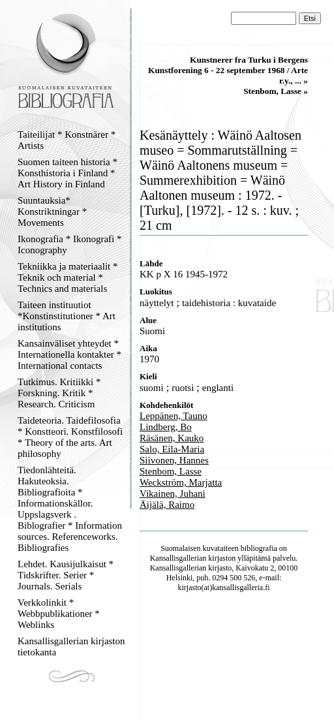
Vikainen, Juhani (172, 493)
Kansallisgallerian (178, 558)
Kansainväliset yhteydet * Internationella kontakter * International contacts (69, 354)
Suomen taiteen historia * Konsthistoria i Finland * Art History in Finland (67, 173)
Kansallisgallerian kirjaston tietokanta (71, 646)
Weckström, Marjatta (181, 482)
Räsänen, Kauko (172, 438)
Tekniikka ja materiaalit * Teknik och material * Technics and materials (67, 277)
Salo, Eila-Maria (172, 449)
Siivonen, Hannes (174, 460)
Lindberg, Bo (166, 427)
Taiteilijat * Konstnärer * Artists (66, 140)
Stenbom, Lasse (171, 471)
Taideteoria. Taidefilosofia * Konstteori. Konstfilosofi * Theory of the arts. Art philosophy (70, 437)
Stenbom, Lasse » (275, 91)
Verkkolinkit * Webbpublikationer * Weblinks (59, 613)
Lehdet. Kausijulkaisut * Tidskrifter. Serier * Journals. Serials (66, 575)
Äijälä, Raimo (167, 504)
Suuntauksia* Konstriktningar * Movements (52, 211)
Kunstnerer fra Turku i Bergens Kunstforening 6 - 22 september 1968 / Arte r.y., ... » (228, 70)
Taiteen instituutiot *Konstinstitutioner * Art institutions (66, 316)
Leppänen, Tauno (173, 416)
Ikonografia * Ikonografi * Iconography (70, 244)
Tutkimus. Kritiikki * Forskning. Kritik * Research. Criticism (59, 393)
